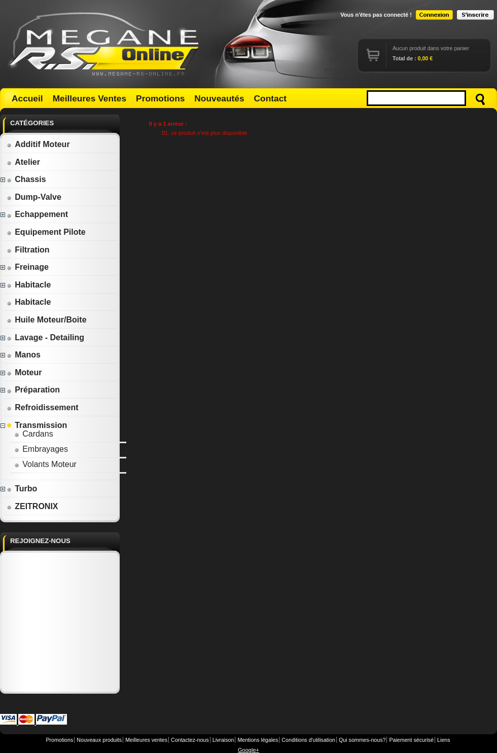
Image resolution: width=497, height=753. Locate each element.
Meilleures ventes (146, 740)
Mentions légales (257, 740)
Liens (443, 740)
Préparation (33, 389)
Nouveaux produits (99, 740)
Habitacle (29, 284)
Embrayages (41, 449)
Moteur (24, 372)
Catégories (32, 123)
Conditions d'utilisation (308, 740)
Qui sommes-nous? (362, 740)
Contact (270, 98)
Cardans (33, 433)
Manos (24, 354)
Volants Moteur (45, 464)
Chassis (26, 179)
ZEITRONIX (32, 506)
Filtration (28, 249)
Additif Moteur (38, 144)
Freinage (28, 267)
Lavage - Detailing (45, 337)
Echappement (37, 214)
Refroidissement (42, 407)
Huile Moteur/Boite (46, 319)
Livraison (223, 740)
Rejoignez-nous (40, 541)
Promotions (160, 98)
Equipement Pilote (46, 232)
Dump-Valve (34, 197)
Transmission (37, 425)
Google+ (248, 750)
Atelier (23, 162)
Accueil (27, 98)
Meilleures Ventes (89, 98)
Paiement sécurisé (411, 740)
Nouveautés (219, 98)
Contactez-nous (190, 740)
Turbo (22, 488)
